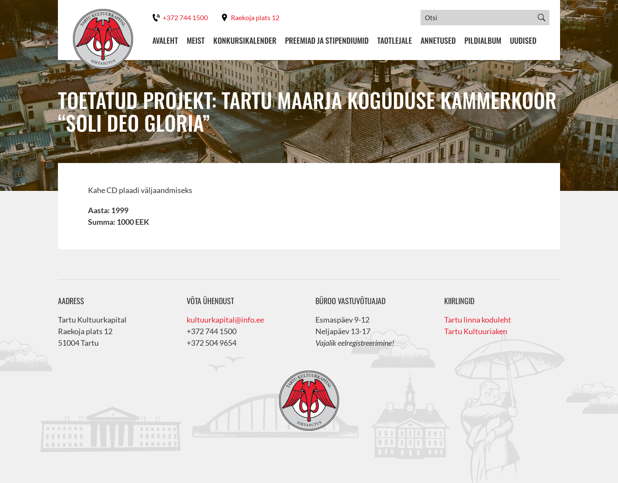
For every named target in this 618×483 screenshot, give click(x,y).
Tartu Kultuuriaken (475, 331)
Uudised (523, 40)
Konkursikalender (244, 40)
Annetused (438, 40)
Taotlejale (394, 40)
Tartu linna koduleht (477, 319)
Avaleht (165, 40)
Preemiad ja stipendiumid (327, 40)
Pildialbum (482, 40)
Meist (196, 40)
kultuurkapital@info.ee (225, 319)
